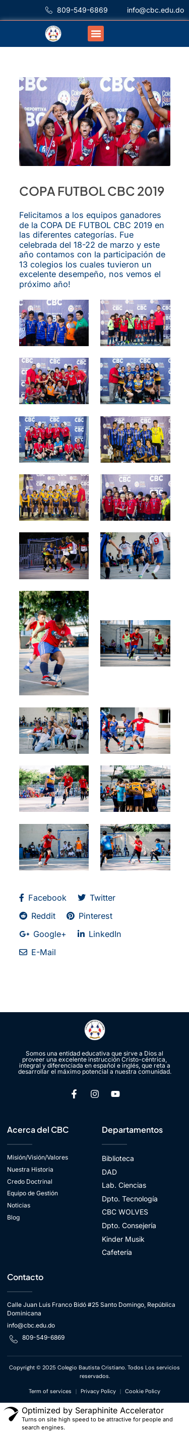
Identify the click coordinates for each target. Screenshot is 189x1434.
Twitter (96, 898)
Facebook (43, 898)
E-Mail (37, 952)
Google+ (43, 934)
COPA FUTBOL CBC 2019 (91, 190)
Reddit (37, 916)
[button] (96, 34)
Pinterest (89, 916)
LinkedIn (99, 934)
